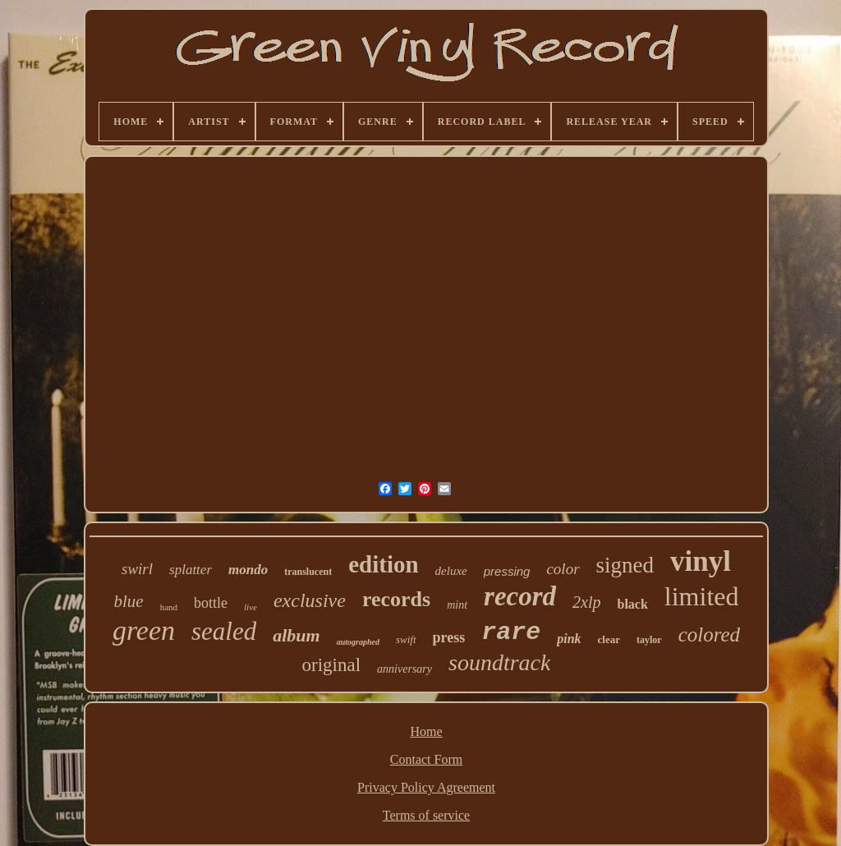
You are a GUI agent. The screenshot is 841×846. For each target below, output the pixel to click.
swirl (137, 568)
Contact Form (426, 759)
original (331, 665)
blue (129, 601)
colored (709, 634)
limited (701, 596)
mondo (248, 569)
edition (383, 564)
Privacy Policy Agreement (426, 787)
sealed (223, 631)
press (449, 637)
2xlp (586, 602)
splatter (190, 569)
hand (168, 607)
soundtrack (499, 662)
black (632, 604)
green (144, 630)
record (520, 596)
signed (625, 565)
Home (426, 731)
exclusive (309, 600)
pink (569, 639)
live (250, 607)
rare (510, 632)
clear (609, 639)
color (562, 568)
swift (406, 639)
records (396, 599)
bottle (210, 603)
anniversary (404, 669)
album (296, 635)
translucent (308, 571)
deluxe (451, 570)
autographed (358, 641)
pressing (507, 571)
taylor (649, 640)
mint (457, 605)
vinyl (700, 561)
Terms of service (426, 815)
